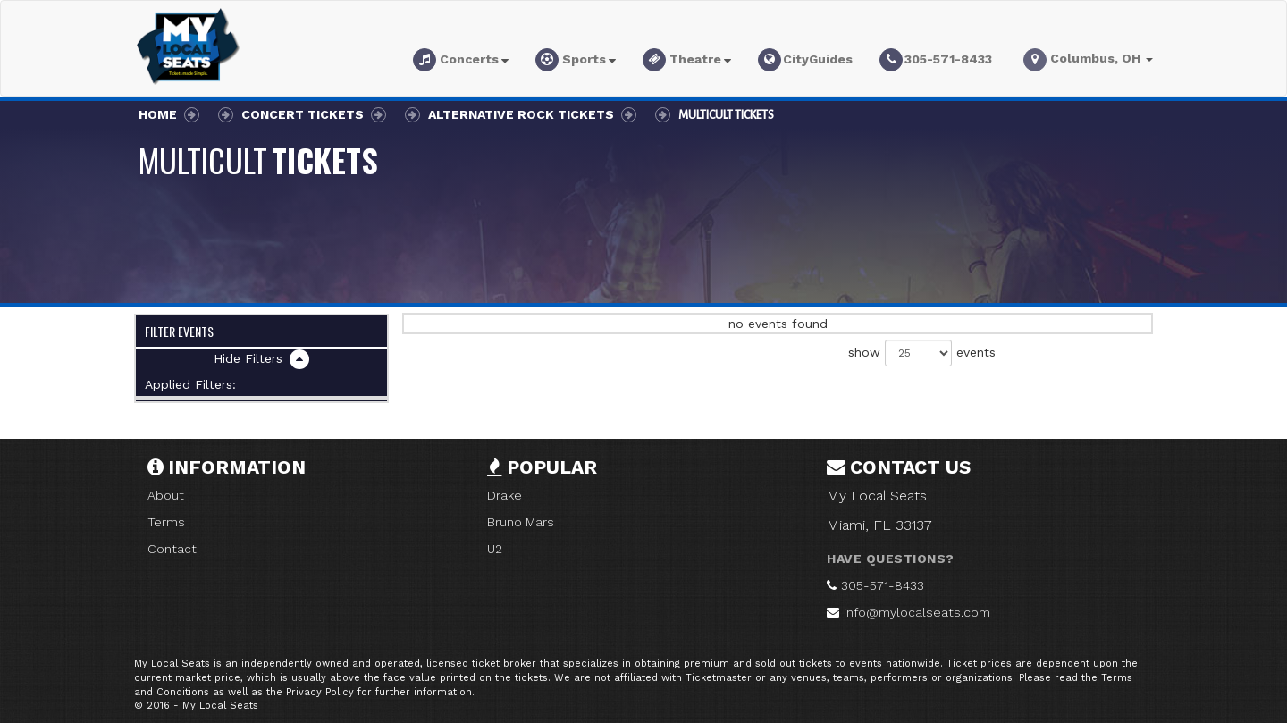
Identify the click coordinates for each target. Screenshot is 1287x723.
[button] (461, 62)
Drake (504, 495)
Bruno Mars (520, 522)
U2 (494, 549)
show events (922, 353)
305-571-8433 (882, 585)
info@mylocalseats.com (917, 612)
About (165, 495)
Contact (172, 549)
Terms (166, 522)
